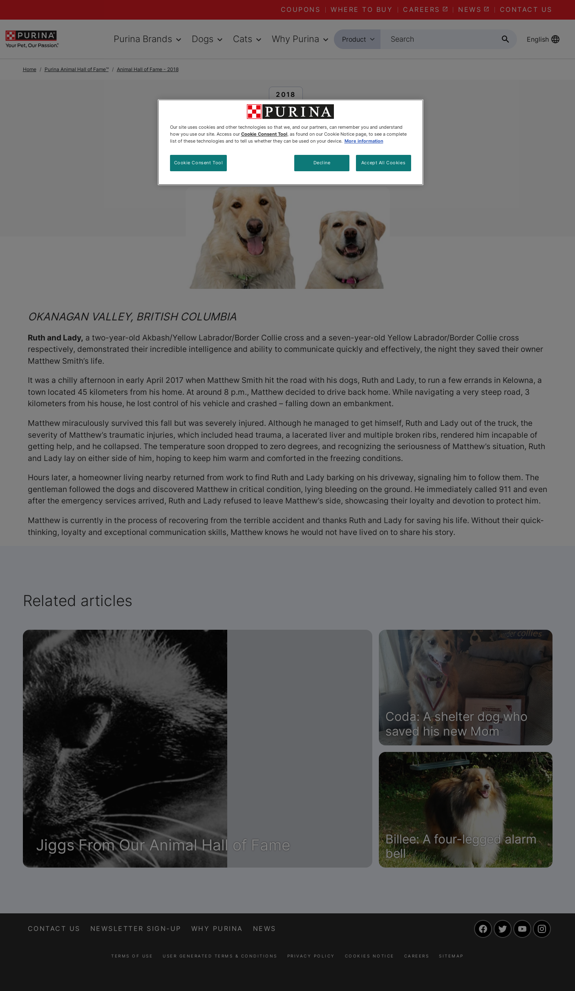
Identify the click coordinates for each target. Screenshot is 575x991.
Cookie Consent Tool (198, 163)
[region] (290, 142)
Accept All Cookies (383, 163)
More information (364, 141)
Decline (322, 163)
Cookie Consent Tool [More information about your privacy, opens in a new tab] (264, 134)
